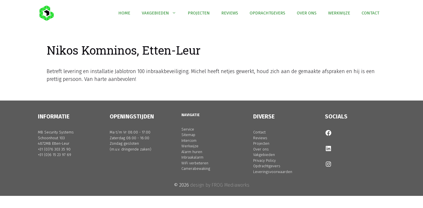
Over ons (261, 149)
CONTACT (370, 13)
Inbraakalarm (192, 157)
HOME (124, 13)
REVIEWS (229, 13)
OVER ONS (307, 13)
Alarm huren (191, 152)
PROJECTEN (199, 13)
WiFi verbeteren (194, 163)
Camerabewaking (195, 168)
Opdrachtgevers (266, 166)
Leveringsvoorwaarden (272, 172)
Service (187, 129)
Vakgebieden (264, 155)
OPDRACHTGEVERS (267, 13)
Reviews (260, 138)
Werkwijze (189, 146)
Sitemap (188, 135)
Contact (259, 132)
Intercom (188, 140)
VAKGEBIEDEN (162, 13)
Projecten (261, 143)
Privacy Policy (264, 160)
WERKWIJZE (339, 13)
